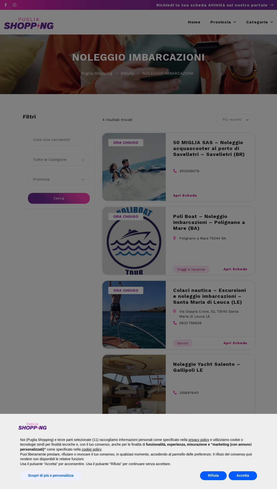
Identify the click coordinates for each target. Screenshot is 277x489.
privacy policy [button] (198, 440)
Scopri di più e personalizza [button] (51, 475)
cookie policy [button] (91, 449)
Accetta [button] (243, 475)
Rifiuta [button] (213, 475)
